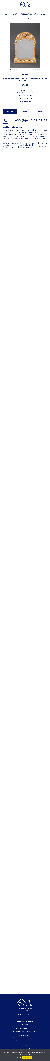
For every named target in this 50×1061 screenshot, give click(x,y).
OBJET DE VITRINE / (31, 13)
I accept (27, 1057)
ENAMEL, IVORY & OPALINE (25, 1031)
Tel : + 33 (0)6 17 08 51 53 (25, 1014)
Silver (25, 1024)
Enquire (10, 111)
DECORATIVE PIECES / (19, 13)
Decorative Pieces (25, 1028)
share (40, 111)
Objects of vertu (25, 1021)
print (25, 111)
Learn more (28, 1054)
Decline (18, 1057)
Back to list (25, 18)
